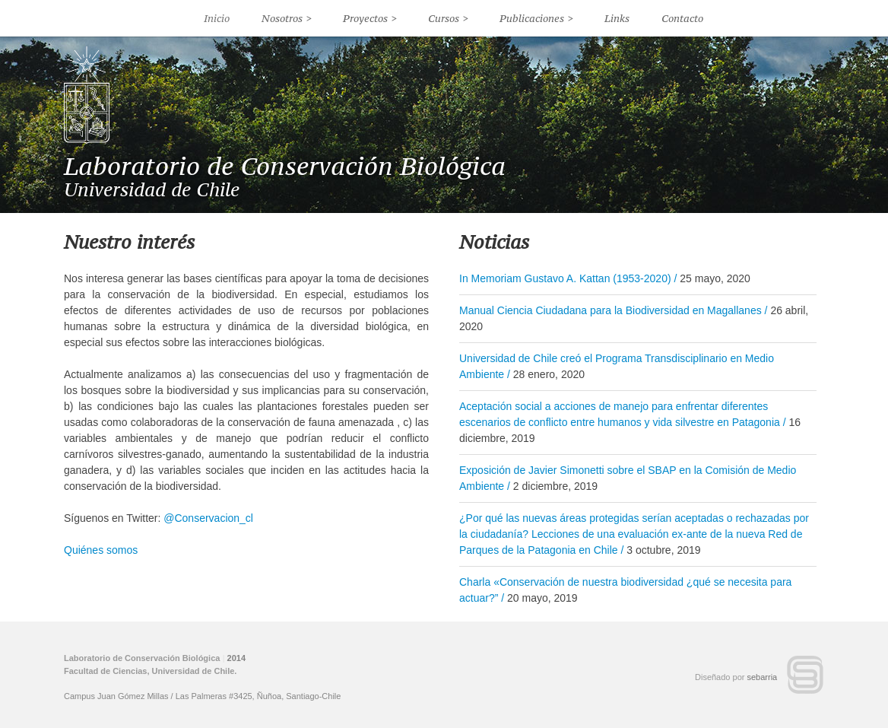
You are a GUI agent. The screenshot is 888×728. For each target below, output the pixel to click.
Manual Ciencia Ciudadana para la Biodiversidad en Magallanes (610, 310)
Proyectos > (370, 18)
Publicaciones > (536, 18)
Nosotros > (287, 18)
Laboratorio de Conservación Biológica (285, 165)
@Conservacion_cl (208, 518)
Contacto (682, 18)
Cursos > (448, 18)
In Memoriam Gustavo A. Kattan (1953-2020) (565, 278)
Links (617, 18)
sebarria (762, 677)
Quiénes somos (101, 550)
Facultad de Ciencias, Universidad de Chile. (150, 671)
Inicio (217, 18)
